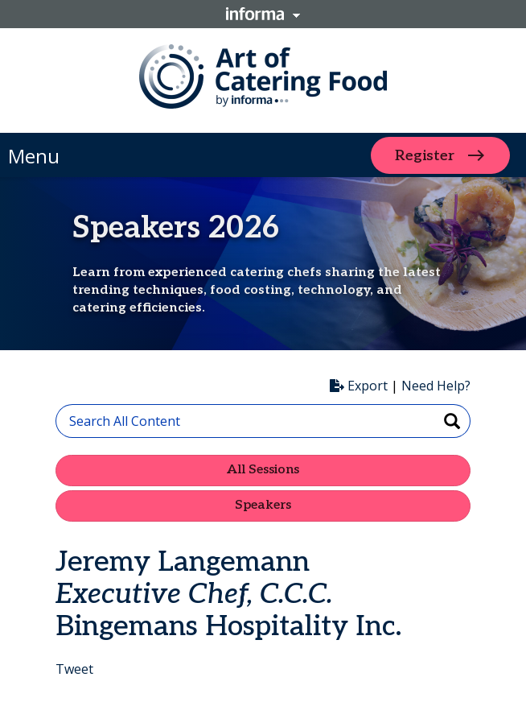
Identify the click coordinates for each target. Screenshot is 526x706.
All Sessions (263, 469)
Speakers (263, 505)
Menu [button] (34, 155)
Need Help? (436, 385)
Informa (263, 13)
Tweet (74, 669)
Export (359, 385)
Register (424, 155)
